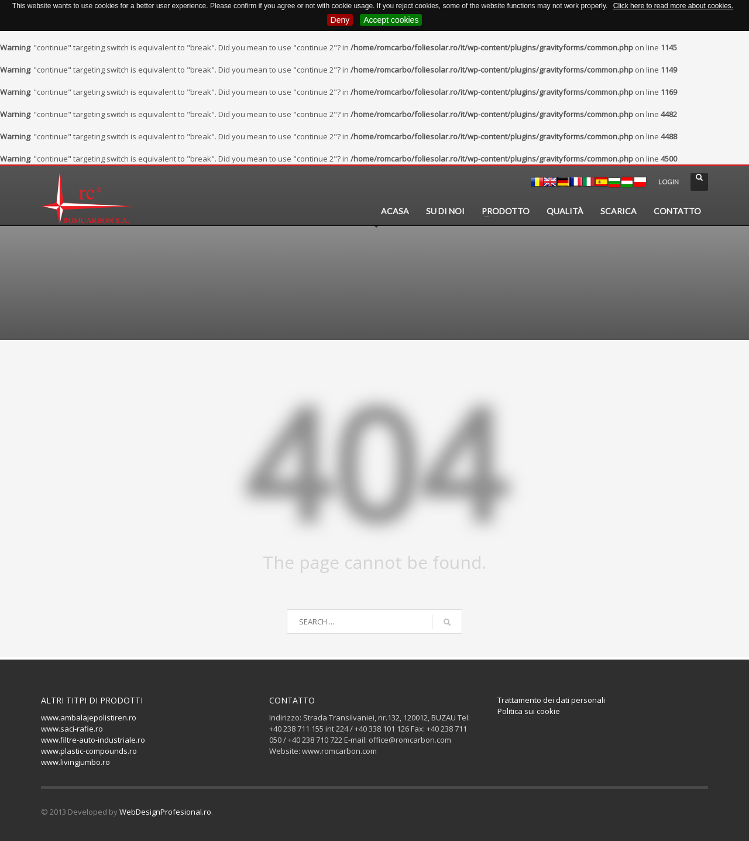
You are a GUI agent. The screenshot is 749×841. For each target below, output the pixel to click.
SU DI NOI (445, 211)
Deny (340, 20)
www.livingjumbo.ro (75, 762)
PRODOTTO (506, 211)
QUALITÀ (565, 211)
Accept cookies (390, 20)
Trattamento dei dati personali (551, 700)
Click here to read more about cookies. (673, 6)
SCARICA (618, 211)
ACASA (395, 211)
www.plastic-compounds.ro (89, 751)
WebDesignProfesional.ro (165, 811)
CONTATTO (677, 211)
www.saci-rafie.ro (72, 728)
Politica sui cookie (528, 711)
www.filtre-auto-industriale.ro (93, 739)
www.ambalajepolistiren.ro (88, 717)
